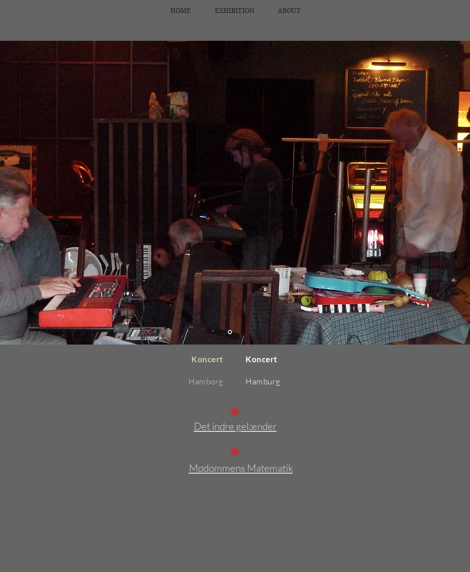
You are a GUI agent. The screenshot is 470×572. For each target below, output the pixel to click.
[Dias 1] (230, 332)
